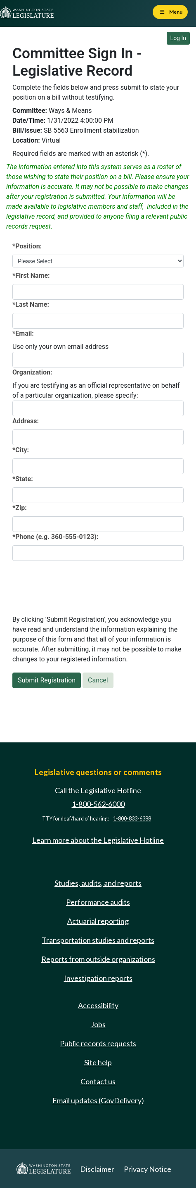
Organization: (32, 372)
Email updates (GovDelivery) (98, 1100)
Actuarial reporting (98, 921)
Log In (178, 38)
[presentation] (75, 584)
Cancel (98, 680)
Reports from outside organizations (98, 959)
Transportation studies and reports (98, 940)
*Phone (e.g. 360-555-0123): (55, 537)
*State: (22, 479)
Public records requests (98, 1043)
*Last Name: (30, 304)
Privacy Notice (147, 1169)
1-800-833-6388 (132, 819)
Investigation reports (98, 978)
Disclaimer (97, 1169)
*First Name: (31, 275)
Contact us (98, 1081)
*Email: (23, 333)
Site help (98, 1062)
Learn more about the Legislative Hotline (98, 839)
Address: (25, 421)
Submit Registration (47, 680)
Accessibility (98, 1005)
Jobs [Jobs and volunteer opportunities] (98, 1024)
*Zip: (19, 508)
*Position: (27, 246)
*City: (20, 450)
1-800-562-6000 (98, 804)
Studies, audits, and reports (98, 882)
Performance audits (98, 902)
